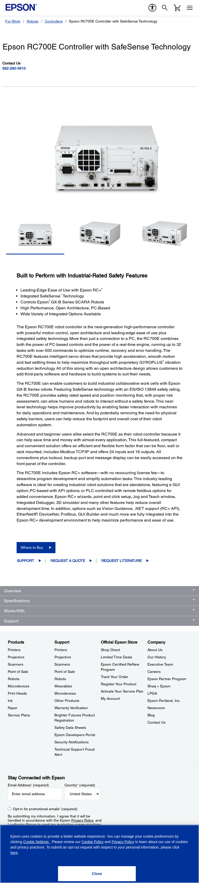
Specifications (17, 600)
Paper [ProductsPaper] (12, 708)
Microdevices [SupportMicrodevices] (65, 693)
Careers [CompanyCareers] (154, 672)
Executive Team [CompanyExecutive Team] (160, 664)
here (14, 853)
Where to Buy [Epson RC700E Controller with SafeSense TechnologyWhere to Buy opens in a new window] (32, 547)
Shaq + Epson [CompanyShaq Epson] (158, 686)
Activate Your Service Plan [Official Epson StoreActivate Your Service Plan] (122, 691)
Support (25, 561)
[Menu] (190, 8)
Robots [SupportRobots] (60, 679)
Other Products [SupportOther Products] (66, 701)
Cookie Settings (36, 842)
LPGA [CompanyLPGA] (152, 693)
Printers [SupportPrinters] (60, 650)
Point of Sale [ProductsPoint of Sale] (18, 672)
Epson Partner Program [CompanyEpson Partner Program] (166, 679)
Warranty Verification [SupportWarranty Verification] (71, 708)
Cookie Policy (93, 842)
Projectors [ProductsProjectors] (16, 657)
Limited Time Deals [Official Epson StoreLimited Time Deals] (116, 657)
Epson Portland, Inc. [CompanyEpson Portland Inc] (164, 701)
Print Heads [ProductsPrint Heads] (17, 693)
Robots (32, 21)
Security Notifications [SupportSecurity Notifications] (71, 742)
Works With (14, 610)
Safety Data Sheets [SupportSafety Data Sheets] (70, 727)
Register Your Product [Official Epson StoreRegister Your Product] (118, 684)
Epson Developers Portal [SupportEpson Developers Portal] (74, 735)
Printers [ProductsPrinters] (14, 650)
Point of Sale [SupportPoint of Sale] (64, 672)
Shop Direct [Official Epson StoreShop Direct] (110, 650)
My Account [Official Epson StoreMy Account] (110, 698)
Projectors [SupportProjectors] (62, 657)
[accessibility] (152, 8)
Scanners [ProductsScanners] (15, 664)
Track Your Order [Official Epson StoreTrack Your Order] (114, 677)
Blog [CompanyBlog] (151, 715)
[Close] (97, 873)
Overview (12, 590)
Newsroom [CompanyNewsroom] (156, 708)
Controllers (54, 21)
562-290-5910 (14, 68)
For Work (12, 21)
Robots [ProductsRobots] (13, 679)
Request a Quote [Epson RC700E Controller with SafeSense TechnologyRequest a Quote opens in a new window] (68, 561)
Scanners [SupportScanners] (62, 664)
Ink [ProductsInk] (10, 701)
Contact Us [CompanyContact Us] (156, 722)
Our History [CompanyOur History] (156, 657)
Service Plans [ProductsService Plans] (19, 715)
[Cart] (177, 8)
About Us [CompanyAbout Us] (154, 650)
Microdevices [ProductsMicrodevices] (18, 686)
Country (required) (80, 785)
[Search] (165, 8)
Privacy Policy (82, 820)
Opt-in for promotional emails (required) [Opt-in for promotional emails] (45, 809)
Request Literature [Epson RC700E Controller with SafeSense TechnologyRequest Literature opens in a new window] (121, 561)
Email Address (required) (28, 785)
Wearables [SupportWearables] (63, 686)
